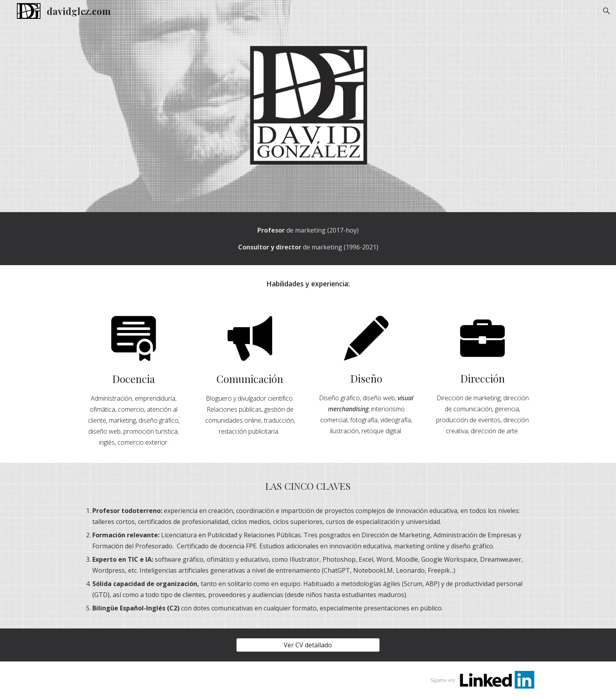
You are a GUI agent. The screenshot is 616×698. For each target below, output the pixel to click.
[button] (606, 11)
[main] (308, 239)
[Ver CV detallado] (307, 645)
